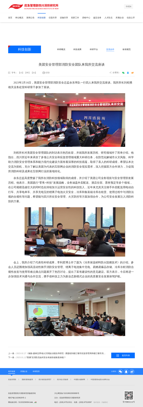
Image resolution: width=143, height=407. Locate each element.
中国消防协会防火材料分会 (99, 379)
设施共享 (64, 17)
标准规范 (127, 49)
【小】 (21, 73)
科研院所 (36, 371)
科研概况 (61, 49)
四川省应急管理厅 (44, 379)
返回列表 (123, 355)
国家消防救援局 (27, 379)
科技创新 (42, 17)
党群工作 (75, 17)
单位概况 (19, 17)
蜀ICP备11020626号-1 (17, 398)
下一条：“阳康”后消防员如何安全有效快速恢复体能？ (37, 357)
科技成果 (77, 49)
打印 (46, 73)
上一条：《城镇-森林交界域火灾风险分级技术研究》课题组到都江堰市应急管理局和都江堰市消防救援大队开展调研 (57, 353)
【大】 (34, 73)
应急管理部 (12, 379)
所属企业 (120, 17)
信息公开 (131, 17)
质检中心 (86, 17)
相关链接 (11, 371)
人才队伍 (108, 17)
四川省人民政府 (62, 379)
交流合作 (110, 49)
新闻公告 (30, 17)
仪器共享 (53, 17)
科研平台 (94, 49)
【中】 (27, 73)
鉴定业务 (97, 17)
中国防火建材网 (79, 379)
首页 (10, 17)
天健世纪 (104, 402)
